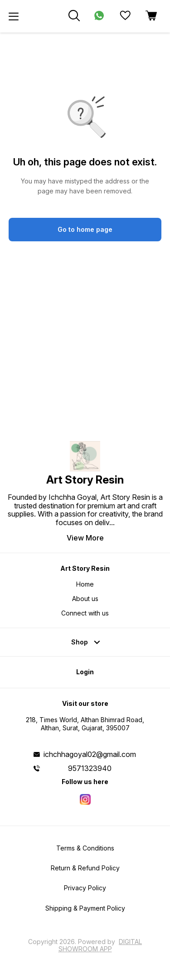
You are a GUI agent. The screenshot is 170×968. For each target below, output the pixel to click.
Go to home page (85, 229)
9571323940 (90, 768)
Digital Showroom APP (100, 945)
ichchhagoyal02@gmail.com (90, 754)
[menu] (14, 16)
